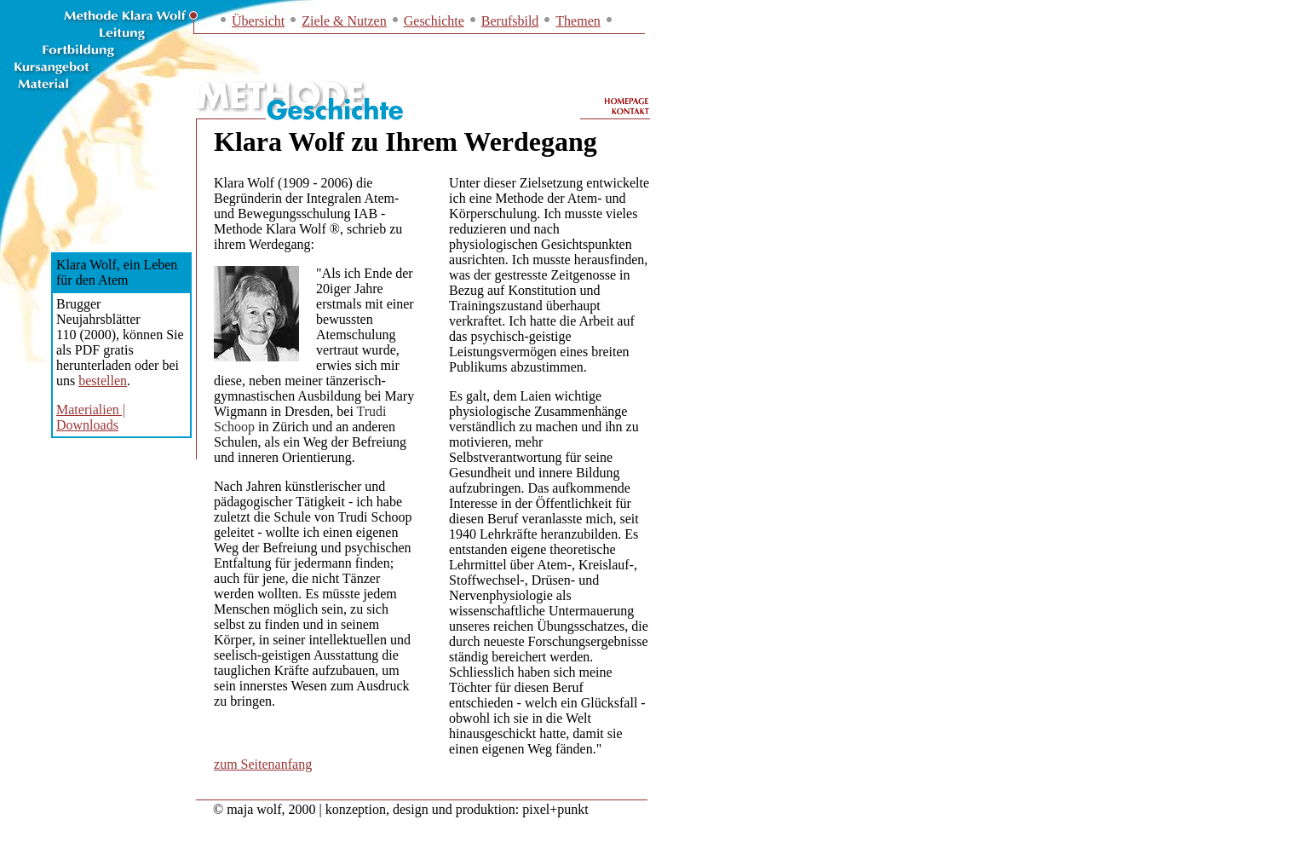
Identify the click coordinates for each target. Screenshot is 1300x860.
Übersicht (258, 21)
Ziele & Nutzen (344, 21)
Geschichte (434, 21)
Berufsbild (510, 21)
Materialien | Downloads (90, 417)
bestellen (102, 380)
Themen (577, 21)
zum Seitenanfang (263, 764)
